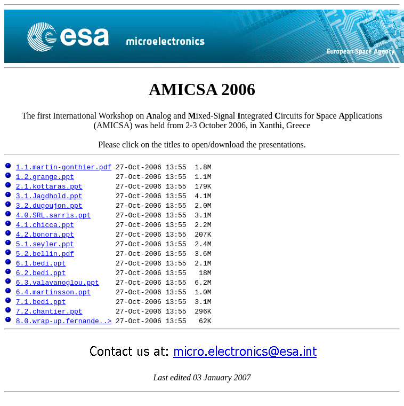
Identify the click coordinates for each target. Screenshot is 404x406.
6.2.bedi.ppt (41, 272)
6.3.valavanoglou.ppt (57, 282)
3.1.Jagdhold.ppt (49, 195)
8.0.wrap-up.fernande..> (63, 320)
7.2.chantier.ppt (49, 311)
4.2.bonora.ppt (45, 234)
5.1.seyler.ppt (45, 243)
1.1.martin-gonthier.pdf (63, 166)
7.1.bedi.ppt (41, 301)
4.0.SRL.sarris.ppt (53, 215)
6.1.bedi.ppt (41, 263)
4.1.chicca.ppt (45, 224)
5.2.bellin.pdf (45, 253)
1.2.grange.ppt (45, 176)
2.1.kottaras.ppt (49, 186)
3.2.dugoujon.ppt (49, 205)
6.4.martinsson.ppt (53, 291)
